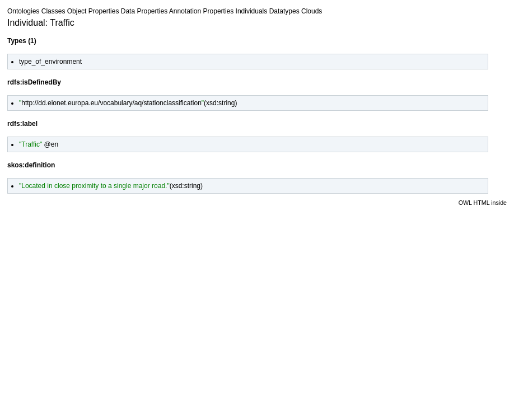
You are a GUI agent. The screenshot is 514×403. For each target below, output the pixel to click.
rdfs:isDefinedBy (34, 82)
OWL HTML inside (483, 202)
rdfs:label (22, 124)
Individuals (252, 11)
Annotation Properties (201, 11)
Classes (53, 11)
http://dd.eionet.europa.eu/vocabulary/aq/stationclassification (111, 103)
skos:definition (31, 165)
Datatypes (284, 11)
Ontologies (23, 11)
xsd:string (220, 103)
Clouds (311, 11)
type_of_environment (50, 61)
